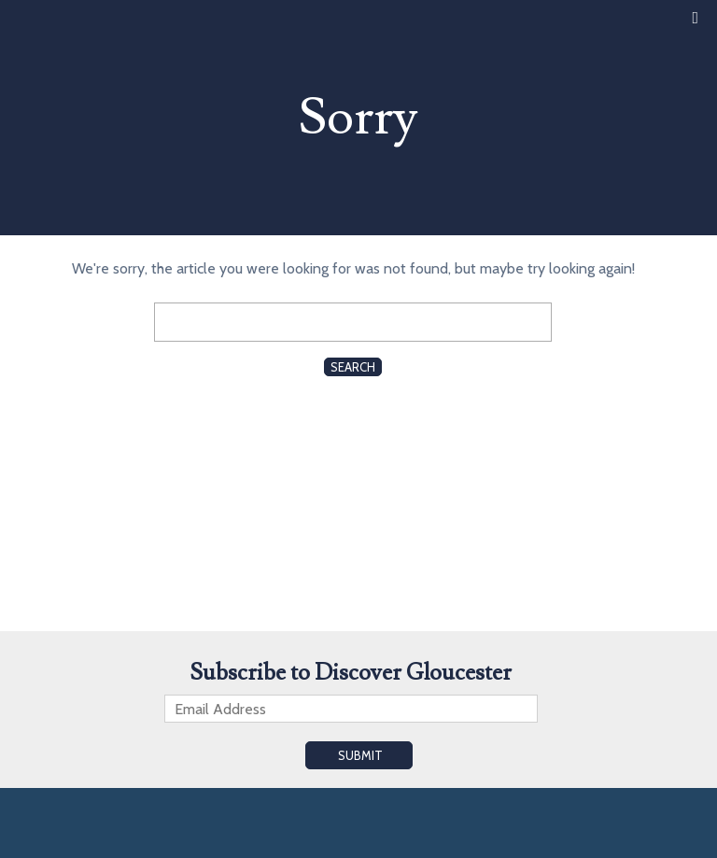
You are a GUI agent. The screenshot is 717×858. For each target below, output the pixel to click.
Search (352, 366)
